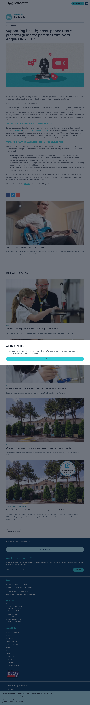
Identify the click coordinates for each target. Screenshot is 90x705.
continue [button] (45, 359)
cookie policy (33, 353)
